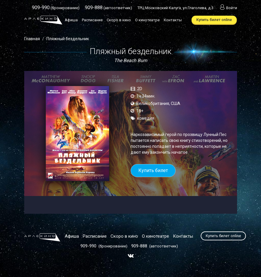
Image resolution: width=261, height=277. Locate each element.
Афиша (71, 20)
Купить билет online (214, 19)
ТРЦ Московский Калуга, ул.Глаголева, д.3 (175, 8)
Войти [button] (228, 8)
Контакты (173, 20)
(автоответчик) (108, 8)
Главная (32, 38)
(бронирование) (56, 8)
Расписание (92, 20)
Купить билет (153, 170)
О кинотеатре (147, 20)
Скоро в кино (119, 20)
